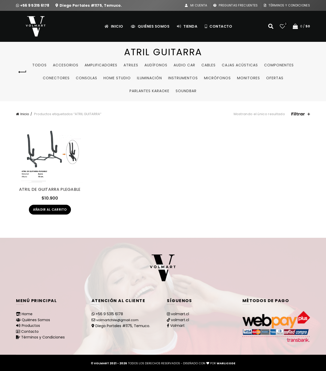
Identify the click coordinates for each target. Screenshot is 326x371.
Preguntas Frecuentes (235, 5)
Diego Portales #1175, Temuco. (91, 5)
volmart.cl (180, 314)
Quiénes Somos (150, 26)
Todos (39, 65)
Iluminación (149, 78)
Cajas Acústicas (240, 65)
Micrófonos (217, 78)
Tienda (187, 26)
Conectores (56, 78)
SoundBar (186, 90)
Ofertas (274, 78)
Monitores (248, 78)
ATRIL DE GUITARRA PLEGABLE (50, 189)
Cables (208, 65)
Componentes (279, 65)
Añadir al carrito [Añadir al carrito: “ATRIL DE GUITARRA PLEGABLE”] (50, 209)
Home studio (117, 78)
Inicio (113, 26)
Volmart (177, 325)
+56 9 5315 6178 (35, 5)
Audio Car (184, 65)
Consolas (86, 78)
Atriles (131, 65)
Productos (31, 325)
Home (27, 314)
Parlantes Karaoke (149, 90)
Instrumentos (183, 78)
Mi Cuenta (196, 5)
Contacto (218, 26)
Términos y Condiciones (287, 5)
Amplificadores (101, 65)
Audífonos (155, 65)
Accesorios (65, 65)
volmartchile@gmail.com (117, 320)
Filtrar (298, 114)
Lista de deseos (285, 24)
